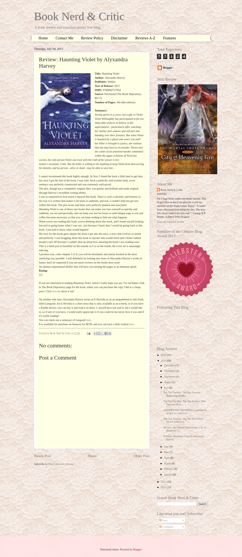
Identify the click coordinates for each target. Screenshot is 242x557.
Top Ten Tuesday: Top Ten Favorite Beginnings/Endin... (181, 394)
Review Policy (92, 38)
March (167, 463)
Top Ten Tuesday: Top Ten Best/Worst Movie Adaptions (183, 420)
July (166, 387)
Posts (163, 520)
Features (169, 38)
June (167, 446)
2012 (164, 481)
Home (43, 38)
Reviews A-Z (145, 38)
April (167, 457)
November (170, 371)
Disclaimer (119, 38)
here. (89, 320)
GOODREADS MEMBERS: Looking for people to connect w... (185, 412)
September (170, 376)
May (167, 452)
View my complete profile (170, 222)
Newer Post (42, 456)
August (168, 382)
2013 (164, 360)
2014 (164, 355)
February (169, 469)
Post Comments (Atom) (60, 464)
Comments (166, 526)
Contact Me (64, 38)
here (54, 291)
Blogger (137, 549)
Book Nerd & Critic (79, 16)
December (169, 365)
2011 (164, 487)
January (168, 474)
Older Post (141, 456)
